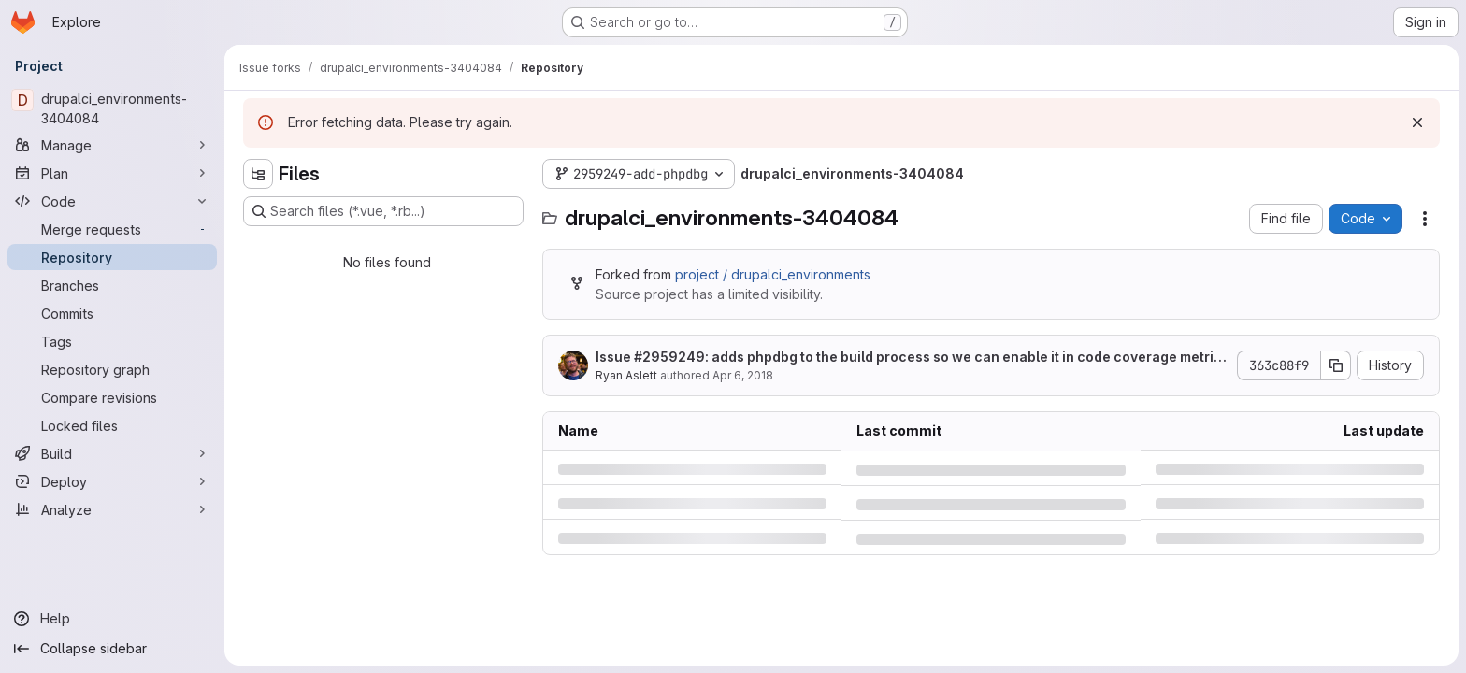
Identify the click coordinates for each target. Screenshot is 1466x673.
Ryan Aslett (626, 375)
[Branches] (112, 285)
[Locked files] (112, 425)
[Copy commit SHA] (1336, 365)
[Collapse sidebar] (112, 649)
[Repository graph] (112, 369)
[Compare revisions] (112, 397)
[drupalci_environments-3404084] (112, 108)
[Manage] (112, 145)
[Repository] (112, 257)
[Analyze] (112, 509)
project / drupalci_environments (772, 274)
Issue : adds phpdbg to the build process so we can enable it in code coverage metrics (909, 357)
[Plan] (112, 173)
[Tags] (112, 341)
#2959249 (669, 357)
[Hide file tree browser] (258, 174)
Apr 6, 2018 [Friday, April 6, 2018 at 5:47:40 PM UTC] (742, 375)
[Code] (112, 201)
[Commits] (112, 313)
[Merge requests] (112, 229)
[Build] (112, 453)
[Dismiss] (1417, 122)
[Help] (112, 619)
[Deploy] (112, 481)
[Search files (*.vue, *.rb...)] (383, 211)
